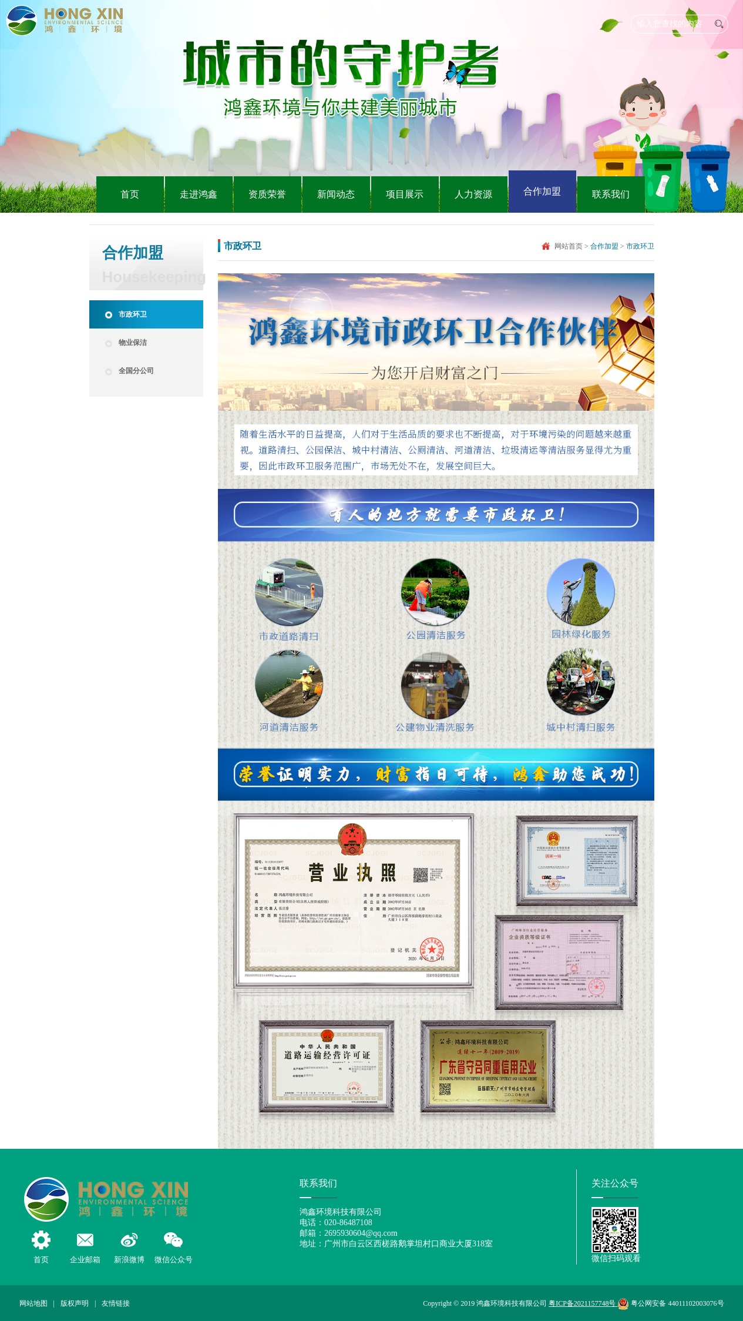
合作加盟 (542, 191)
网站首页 (568, 246)
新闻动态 (336, 194)
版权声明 (74, 1303)
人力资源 (473, 194)
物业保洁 (133, 342)
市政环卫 (133, 314)
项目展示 (404, 194)
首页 (129, 194)
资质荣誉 (267, 194)
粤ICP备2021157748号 (583, 1303)
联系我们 (611, 194)
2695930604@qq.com (361, 1233)
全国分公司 (136, 371)
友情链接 (116, 1303)
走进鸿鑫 (198, 194)
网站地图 (33, 1303)
